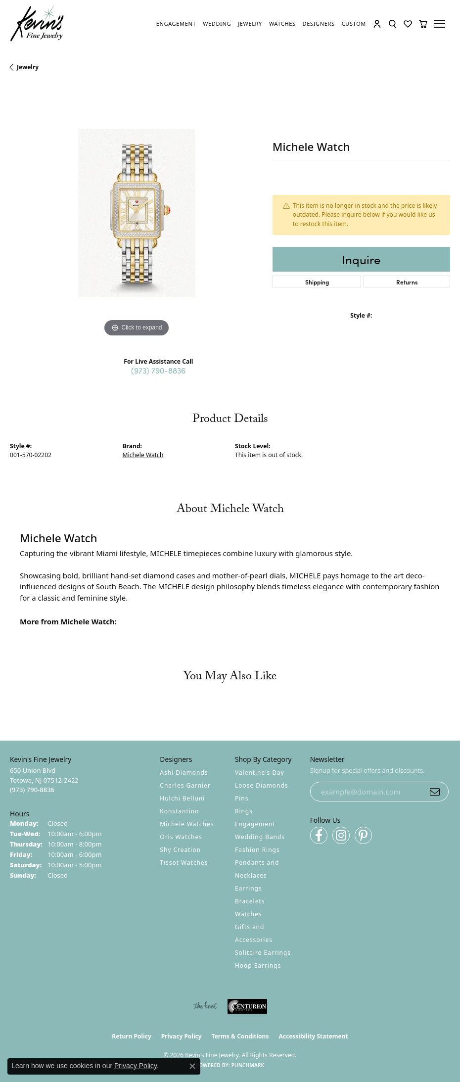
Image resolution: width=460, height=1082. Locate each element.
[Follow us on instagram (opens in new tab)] (341, 835)
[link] (176, 23)
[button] (377, 24)
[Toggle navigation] (441, 24)
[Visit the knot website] (205, 1006)
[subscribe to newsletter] (434, 791)
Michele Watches (187, 824)
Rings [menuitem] (244, 811)
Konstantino (179, 811)
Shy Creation (180, 850)
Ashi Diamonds (184, 772)
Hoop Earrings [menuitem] (258, 965)
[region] (136, 213)
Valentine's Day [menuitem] (259, 772)
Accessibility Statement (313, 1036)
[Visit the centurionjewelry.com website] (247, 1006)
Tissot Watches (184, 862)
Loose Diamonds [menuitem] (261, 785)
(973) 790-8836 (158, 370)
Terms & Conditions (240, 1036)
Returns (406, 282)
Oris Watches (181, 837)
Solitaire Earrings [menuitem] (263, 952)
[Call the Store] (32, 789)
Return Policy (131, 1036)
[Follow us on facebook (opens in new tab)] (318, 835)
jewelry (28, 67)
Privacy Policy (181, 1036)
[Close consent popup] (192, 1066)
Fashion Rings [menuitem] (257, 850)
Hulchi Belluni (182, 798)
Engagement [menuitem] (255, 824)
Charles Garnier (185, 785)
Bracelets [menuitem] (250, 901)
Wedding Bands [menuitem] (260, 837)
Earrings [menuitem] (248, 888)
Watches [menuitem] (248, 914)
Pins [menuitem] (241, 798)
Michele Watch (143, 455)
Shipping (317, 282)
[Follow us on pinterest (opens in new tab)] (363, 835)
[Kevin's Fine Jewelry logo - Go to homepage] (37, 23)
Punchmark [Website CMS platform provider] (248, 1065)
